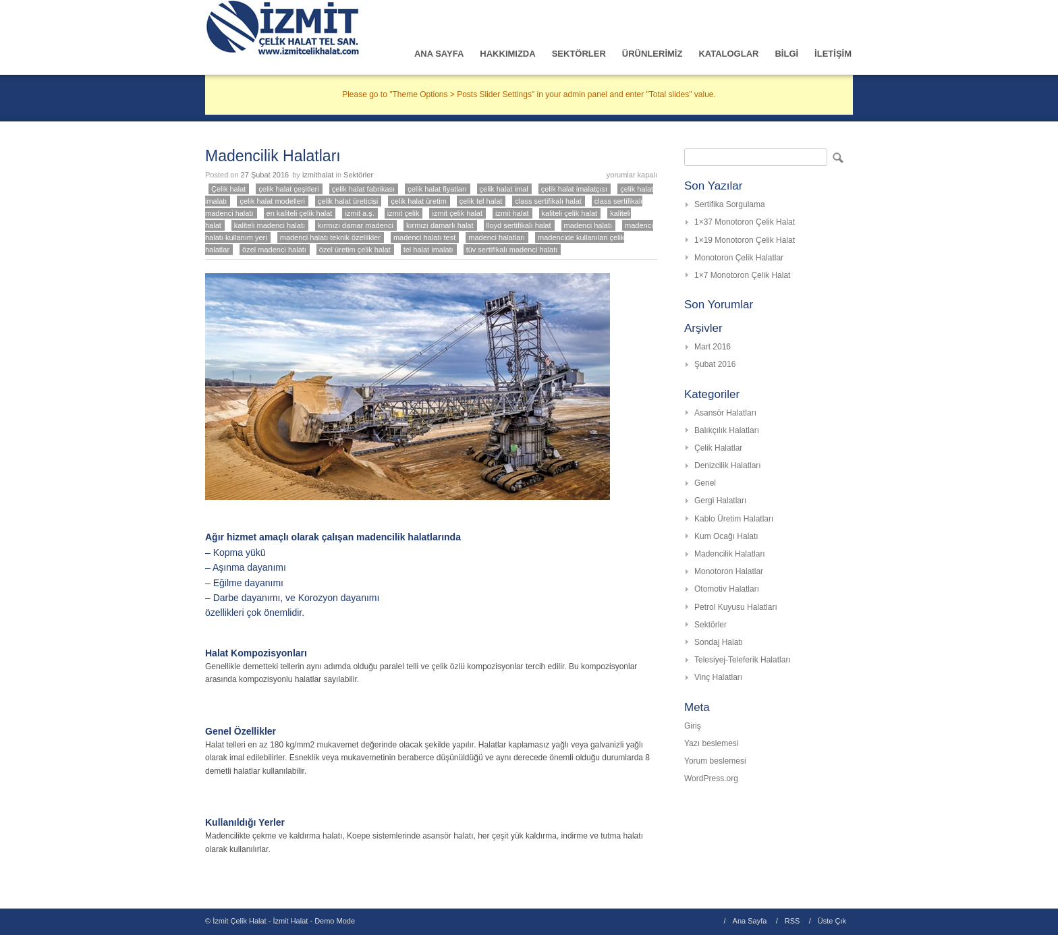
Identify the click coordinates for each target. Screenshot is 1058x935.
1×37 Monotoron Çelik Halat (744, 222)
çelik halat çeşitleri (288, 189)
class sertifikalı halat (548, 201)
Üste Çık (832, 921)
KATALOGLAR (728, 54)
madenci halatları (496, 237)
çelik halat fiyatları (437, 189)
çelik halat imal (504, 189)
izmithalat (317, 175)
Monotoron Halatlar (728, 571)
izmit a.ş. (359, 213)
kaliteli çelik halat (570, 213)
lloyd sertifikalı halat (518, 225)
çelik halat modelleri (272, 201)
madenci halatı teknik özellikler (330, 237)
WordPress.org (711, 778)
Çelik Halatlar (718, 448)
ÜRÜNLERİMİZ (652, 54)
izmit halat (512, 213)
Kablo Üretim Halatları (733, 518)
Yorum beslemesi (715, 761)
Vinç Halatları (718, 677)
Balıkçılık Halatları (726, 430)
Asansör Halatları (725, 413)
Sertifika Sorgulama (729, 204)
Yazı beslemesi (711, 743)
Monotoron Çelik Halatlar (738, 257)
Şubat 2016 (714, 364)
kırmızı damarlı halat (440, 225)
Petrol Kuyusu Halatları (735, 607)
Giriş (692, 726)
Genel (705, 483)
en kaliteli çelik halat (300, 213)
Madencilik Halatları (273, 156)
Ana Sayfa (750, 921)
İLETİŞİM (833, 54)
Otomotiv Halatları (726, 589)
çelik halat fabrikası (363, 189)
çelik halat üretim (419, 201)
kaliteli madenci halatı (269, 225)
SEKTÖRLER (579, 54)
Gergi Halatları (720, 500)
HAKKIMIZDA (507, 54)
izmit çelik (403, 213)
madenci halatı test (424, 237)
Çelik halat (228, 189)
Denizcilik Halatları (727, 465)
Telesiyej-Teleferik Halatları (742, 659)
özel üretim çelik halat (355, 250)
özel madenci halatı (274, 250)
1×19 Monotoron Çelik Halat (744, 240)
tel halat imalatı (428, 250)
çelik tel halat (481, 201)
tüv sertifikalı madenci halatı (512, 250)
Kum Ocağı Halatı (726, 536)
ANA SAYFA (439, 54)
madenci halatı (588, 225)
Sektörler (358, 175)
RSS (792, 921)
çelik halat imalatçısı (574, 189)
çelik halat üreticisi (348, 201)
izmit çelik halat (457, 213)
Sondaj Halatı (718, 642)
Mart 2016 (712, 346)
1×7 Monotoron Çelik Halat (742, 275)
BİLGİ (786, 54)
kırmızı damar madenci (355, 225)
